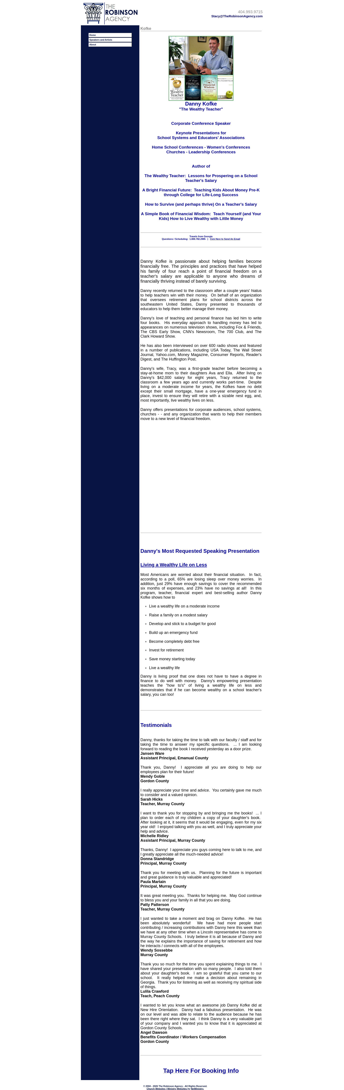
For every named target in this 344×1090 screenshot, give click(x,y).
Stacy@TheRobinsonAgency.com (237, 16)
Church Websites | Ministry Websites (167, 1088)
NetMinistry (197, 1088)
